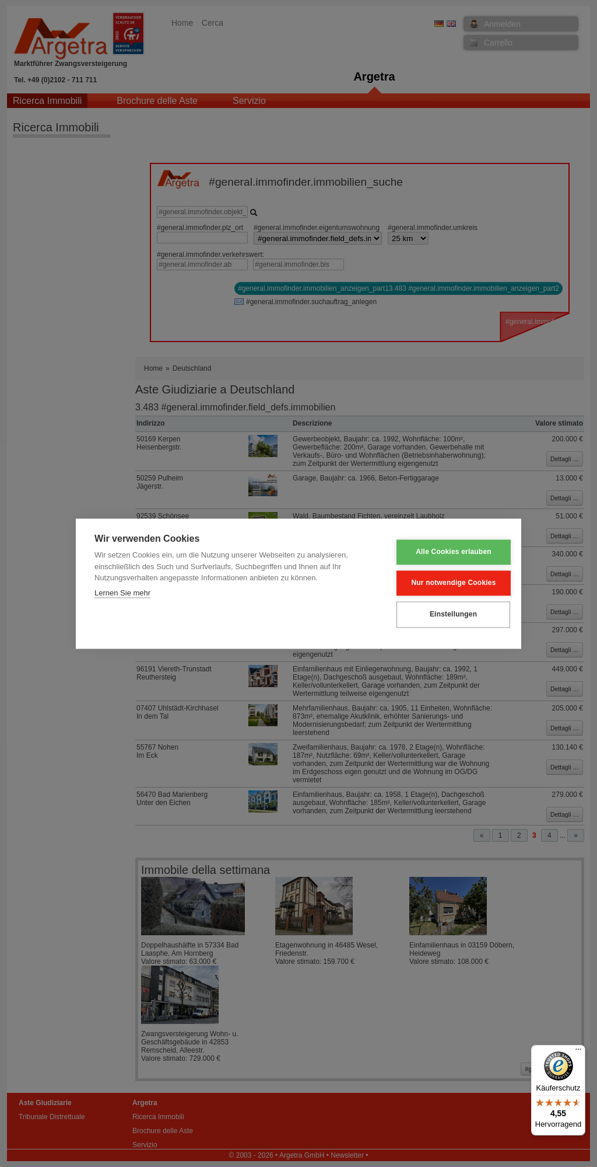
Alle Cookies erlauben (445, 552)
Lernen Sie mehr (122, 592)
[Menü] (578, 1052)
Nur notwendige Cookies (445, 583)
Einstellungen (444, 615)
